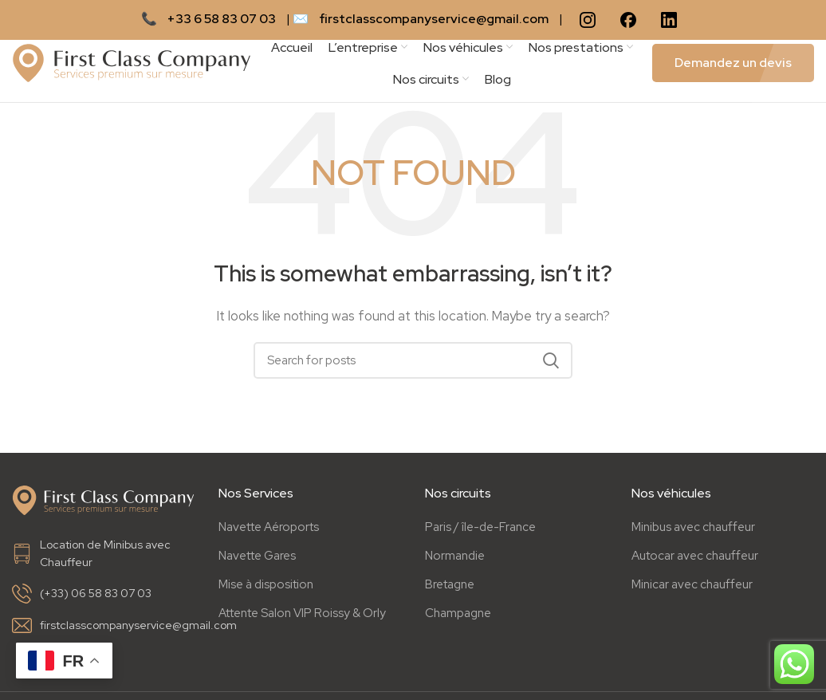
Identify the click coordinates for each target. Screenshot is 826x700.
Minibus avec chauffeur (693, 531)
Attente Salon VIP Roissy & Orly (302, 617)
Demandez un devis (733, 65)
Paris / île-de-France (480, 531)
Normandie (455, 560)
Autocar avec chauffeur (694, 560)
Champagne (458, 617)
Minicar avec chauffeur (692, 588)
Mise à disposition (265, 588)
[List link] (103, 558)
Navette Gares (257, 560)
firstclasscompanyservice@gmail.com (434, 18)
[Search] (413, 365)
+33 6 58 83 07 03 (221, 18)
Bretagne (449, 588)
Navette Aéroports (268, 531)
